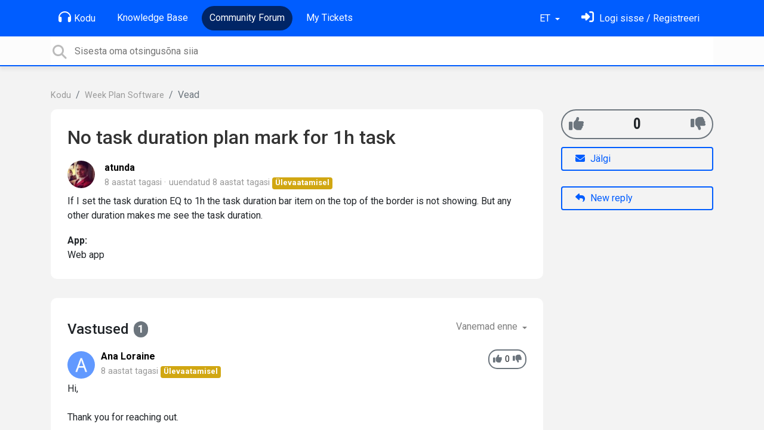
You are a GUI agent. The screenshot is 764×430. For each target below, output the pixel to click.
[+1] (576, 124)
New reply (604, 198)
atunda (119, 167)
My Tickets (329, 17)
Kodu (77, 17)
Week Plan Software (124, 95)
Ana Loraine (128, 356)
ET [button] (546, 18)
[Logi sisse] (640, 18)
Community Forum (247, 17)
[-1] (698, 124)
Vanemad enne (488, 326)
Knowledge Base (152, 17)
